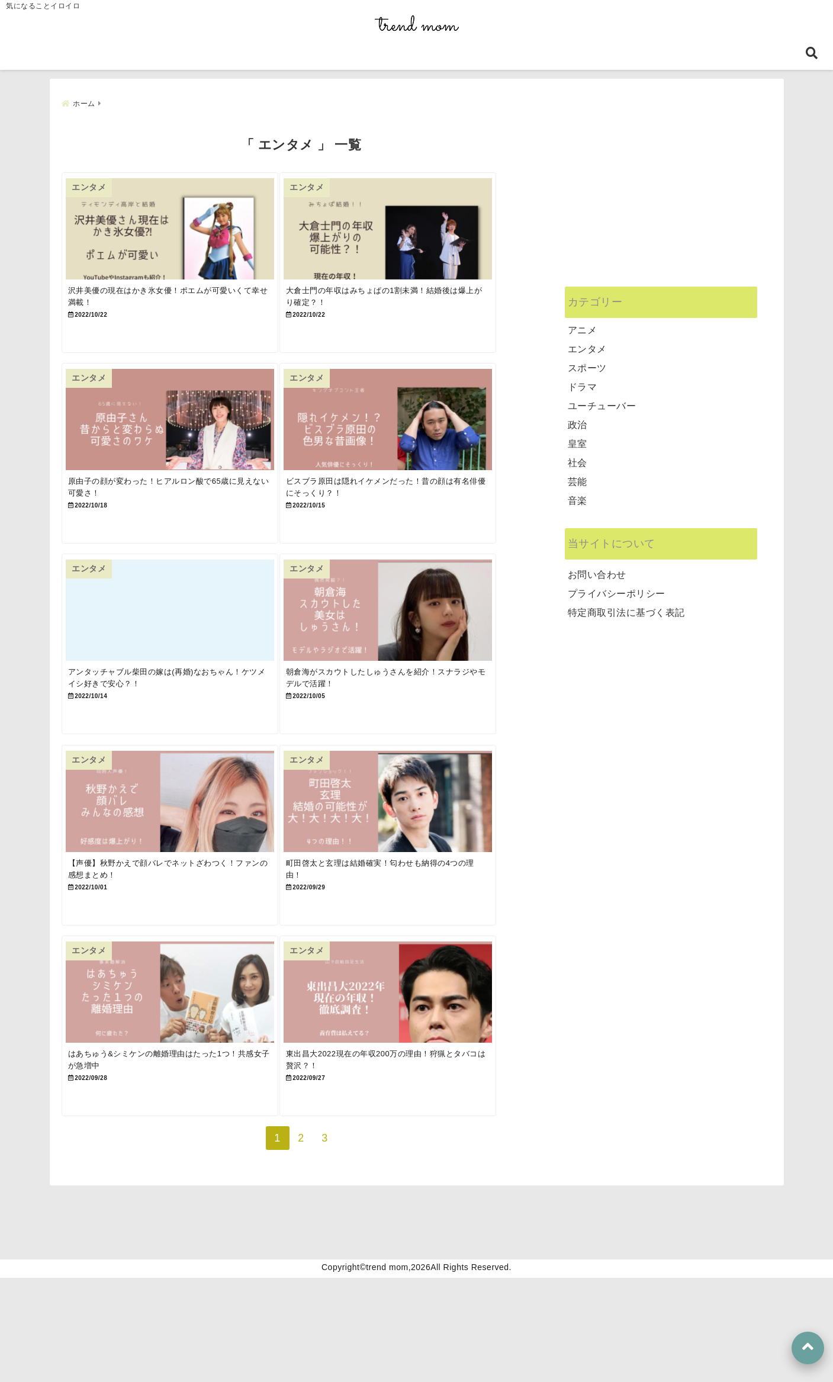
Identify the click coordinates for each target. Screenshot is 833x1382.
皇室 (577, 438)
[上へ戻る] (808, 1348)
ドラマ (582, 382)
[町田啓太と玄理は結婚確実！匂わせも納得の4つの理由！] (418, 869)
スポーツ (587, 363)
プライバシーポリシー (616, 588)
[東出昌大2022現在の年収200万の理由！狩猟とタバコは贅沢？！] (418, 1081)
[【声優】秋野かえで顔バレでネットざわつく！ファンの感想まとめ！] (180, 869)
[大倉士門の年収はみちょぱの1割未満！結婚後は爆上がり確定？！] (418, 230)
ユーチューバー (602, 401)
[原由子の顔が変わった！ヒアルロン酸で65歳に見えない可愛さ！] (180, 443)
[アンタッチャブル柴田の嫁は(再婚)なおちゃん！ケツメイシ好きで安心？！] (180, 655)
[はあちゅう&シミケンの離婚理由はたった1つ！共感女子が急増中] (180, 1081)
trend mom (387, 1371)
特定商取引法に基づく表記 (626, 607)
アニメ (582, 325)
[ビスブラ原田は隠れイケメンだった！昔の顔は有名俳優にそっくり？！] (418, 443)
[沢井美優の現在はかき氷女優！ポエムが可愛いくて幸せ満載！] (180, 230)
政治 (577, 419)
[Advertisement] (661, 195)
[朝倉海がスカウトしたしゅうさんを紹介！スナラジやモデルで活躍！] (418, 655)
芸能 (577, 476)
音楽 (577, 495)
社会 (577, 457)
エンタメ (587, 344)
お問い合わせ (597, 569)
